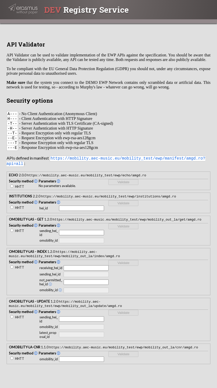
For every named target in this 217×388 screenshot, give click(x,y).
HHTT (17, 193)
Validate (123, 189)
